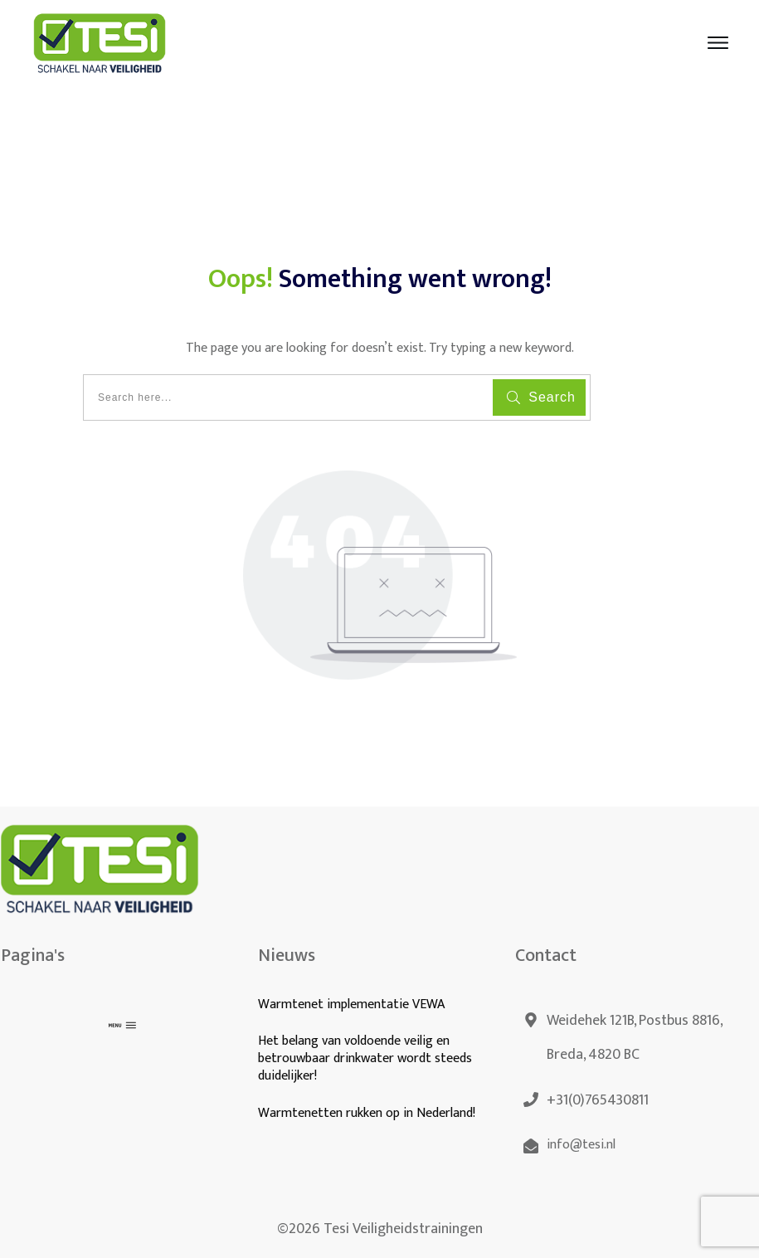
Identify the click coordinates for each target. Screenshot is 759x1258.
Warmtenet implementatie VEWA (351, 1004)
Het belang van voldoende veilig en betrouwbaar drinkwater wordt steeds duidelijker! (365, 1058)
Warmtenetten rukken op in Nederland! (368, 1113)
